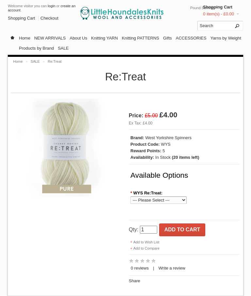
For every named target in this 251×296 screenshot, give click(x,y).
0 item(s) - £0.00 (218, 13)
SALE (63, 48)
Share (134, 280)
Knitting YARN (104, 38)
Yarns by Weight (225, 38)
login (51, 6)
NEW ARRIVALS (50, 38)
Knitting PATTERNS (140, 38)
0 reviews (140, 268)
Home (24, 38)
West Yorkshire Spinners (168, 137)
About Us (78, 38)
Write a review (172, 268)
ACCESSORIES (191, 38)
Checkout (50, 18)
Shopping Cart (217, 7)
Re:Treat (54, 61)
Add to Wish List (146, 242)
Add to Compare (146, 248)
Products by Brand (36, 48)
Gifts (167, 38)
